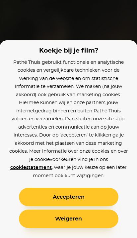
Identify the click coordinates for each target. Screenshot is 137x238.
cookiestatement (31, 167)
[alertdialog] (68, 119)
